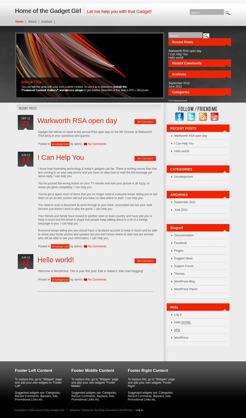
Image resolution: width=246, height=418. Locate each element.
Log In (139, 410)
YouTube (215, 116)
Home (19, 21)
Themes (179, 273)
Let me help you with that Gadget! (83, 10)
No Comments (97, 144)
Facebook (180, 243)
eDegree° (75, 410)
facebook (179, 116)
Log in (178, 314)
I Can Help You (178, 54)
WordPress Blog (184, 281)
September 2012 (179, 83)
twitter (191, 116)
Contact (46, 21)
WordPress (181, 337)
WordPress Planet (185, 289)
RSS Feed (203, 116)
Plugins (179, 250)
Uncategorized (177, 101)
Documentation (184, 235)
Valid (182, 322)
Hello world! (176, 57)
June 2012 (175, 86)
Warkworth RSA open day (184, 51)
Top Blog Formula (104, 410)
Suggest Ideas (183, 258)
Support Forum (183, 266)
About (32, 21)
